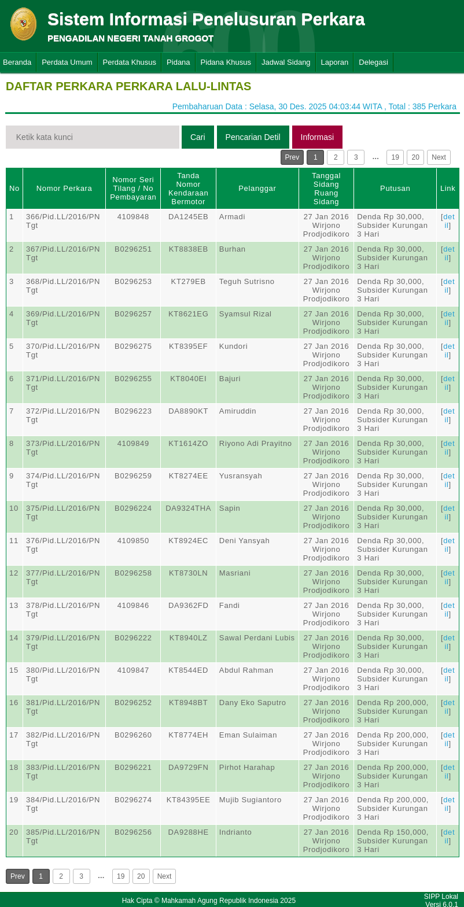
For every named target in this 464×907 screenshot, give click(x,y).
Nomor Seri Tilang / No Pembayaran (133, 188)
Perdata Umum (67, 62)
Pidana (178, 62)
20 (415, 157)
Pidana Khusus (226, 62)
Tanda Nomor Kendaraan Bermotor (188, 188)
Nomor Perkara (64, 188)
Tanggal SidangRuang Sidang (326, 188)
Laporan (335, 62)
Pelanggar (257, 188)
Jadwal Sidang (286, 62)
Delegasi (373, 62)
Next (439, 157)
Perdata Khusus (130, 62)
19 (395, 157)
